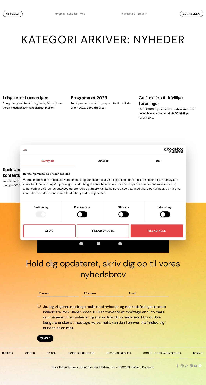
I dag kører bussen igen (25, 98)
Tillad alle (156, 230)
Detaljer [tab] (103, 160)
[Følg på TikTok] (186, 366)
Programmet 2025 (89, 98)
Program (60, 13)
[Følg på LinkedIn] (191, 366)
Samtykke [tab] (47, 160)
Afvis (49, 230)
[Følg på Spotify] (200, 366)
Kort (82, 13)
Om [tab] (158, 160)
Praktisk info (128, 13)
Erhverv (142, 13)
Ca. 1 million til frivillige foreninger (161, 100)
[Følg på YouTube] (195, 366)
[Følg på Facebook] (177, 366)
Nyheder (72, 13)
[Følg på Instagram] (182, 366)
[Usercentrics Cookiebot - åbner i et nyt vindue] (167, 150)
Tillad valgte (103, 230)
